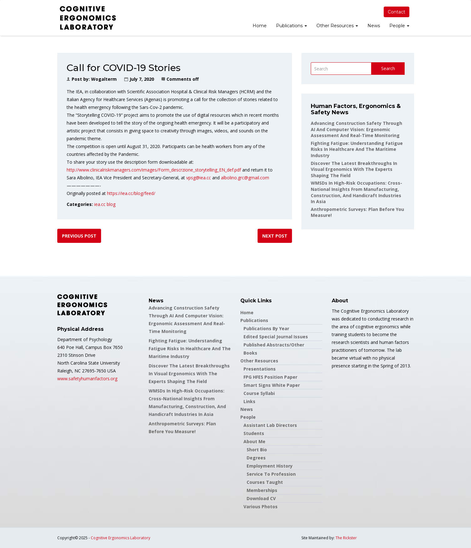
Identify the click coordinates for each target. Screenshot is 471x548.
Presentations (259, 369)
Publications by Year (266, 328)
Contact (396, 12)
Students (253, 433)
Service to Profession (271, 474)
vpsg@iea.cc (198, 178)
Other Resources (337, 25)
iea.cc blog (104, 204)
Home (260, 25)
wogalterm (104, 79)
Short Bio (257, 450)
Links (249, 401)
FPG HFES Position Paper (270, 377)
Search (388, 68)
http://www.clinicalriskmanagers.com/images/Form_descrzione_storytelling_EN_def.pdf (154, 170)
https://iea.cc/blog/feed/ (131, 193)
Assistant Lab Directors (270, 425)
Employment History (270, 466)
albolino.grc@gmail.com (245, 178)
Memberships (262, 490)
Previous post (79, 236)
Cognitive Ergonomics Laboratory (120, 537)
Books (250, 353)
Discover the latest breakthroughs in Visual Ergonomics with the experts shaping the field (354, 169)
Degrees (256, 458)
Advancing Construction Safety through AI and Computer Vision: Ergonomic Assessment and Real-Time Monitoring (356, 129)
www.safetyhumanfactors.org (87, 379)
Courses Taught (265, 482)
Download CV (261, 498)
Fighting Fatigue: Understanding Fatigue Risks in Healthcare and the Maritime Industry (357, 149)
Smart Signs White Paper (271, 385)
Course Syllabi (259, 393)
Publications (291, 25)
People (399, 25)
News (373, 25)
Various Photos (260, 507)
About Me (254, 441)
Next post (274, 236)
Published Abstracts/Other (273, 345)
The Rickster (346, 537)
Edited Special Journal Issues (275, 337)
